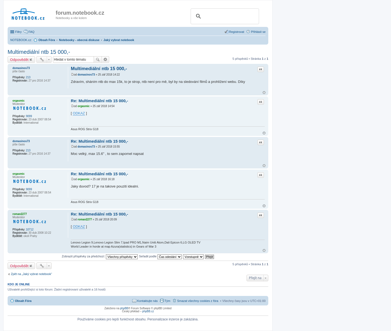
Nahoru (264, 92)
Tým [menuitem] (167, 300)
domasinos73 (21, 68)
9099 (29, 116)
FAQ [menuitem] (31, 31)
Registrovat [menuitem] (236, 31)
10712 (29, 229)
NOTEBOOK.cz (20, 40)
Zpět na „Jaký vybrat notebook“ (31, 274)
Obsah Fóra (23, 300)
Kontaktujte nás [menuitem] (147, 300)
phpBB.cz (148, 311)
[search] (224, 16)
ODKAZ (79, 113)
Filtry (18, 31)
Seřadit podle (160, 256)
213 (28, 77)
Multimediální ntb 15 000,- (39, 52)
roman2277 (19, 214)
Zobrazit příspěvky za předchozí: (100, 256)
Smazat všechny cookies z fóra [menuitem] (197, 300)
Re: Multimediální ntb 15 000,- (99, 100)
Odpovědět (19, 59)
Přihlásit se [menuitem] (258, 31)
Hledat (98, 59)
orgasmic (18, 100)
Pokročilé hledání (105, 59)
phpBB (124, 308)
